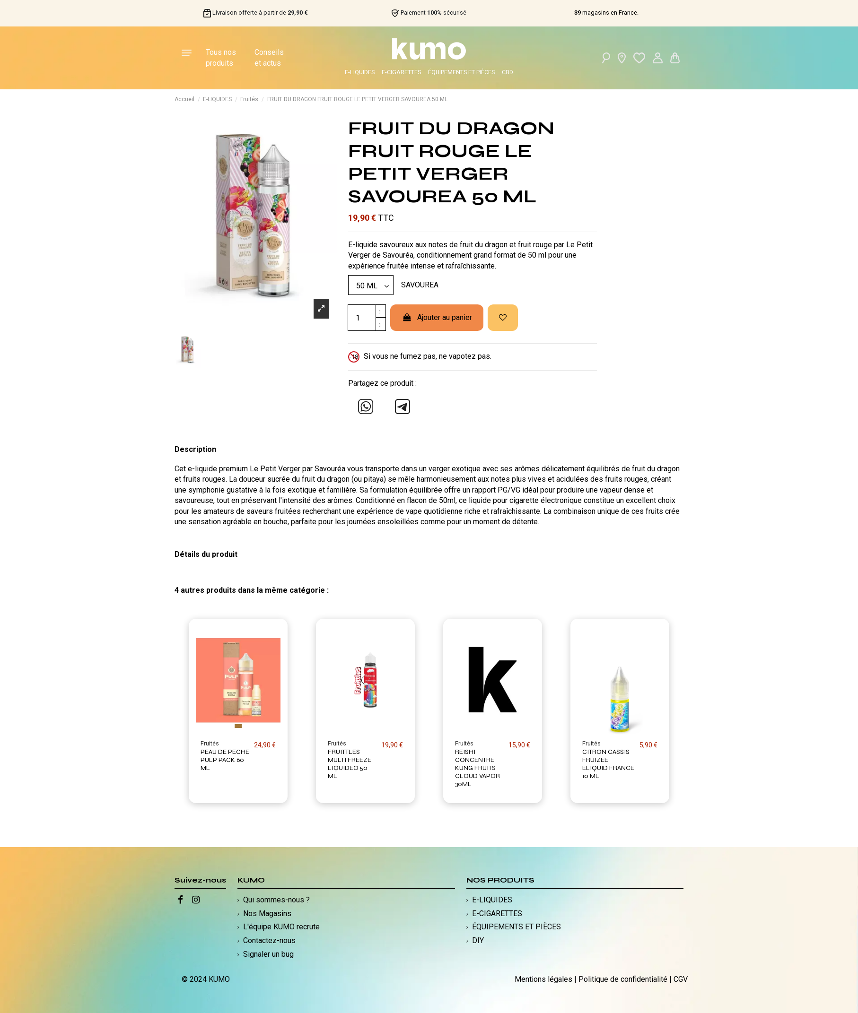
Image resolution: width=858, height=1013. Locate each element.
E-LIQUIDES (360, 72)
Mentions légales (543, 979)
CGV (681, 979)
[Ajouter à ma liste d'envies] (503, 317)
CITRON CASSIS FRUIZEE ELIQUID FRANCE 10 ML (608, 763)
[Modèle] (371, 285)
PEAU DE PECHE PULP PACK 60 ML (225, 760)
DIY (478, 940)
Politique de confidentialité (622, 979)
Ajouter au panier (437, 317)
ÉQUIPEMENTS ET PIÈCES (461, 72)
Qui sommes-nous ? (276, 899)
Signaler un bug (268, 954)
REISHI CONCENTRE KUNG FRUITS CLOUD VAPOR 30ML (477, 768)
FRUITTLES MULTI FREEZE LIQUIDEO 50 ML (349, 763)
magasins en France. (606, 13)
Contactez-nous (269, 940)
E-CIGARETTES (401, 72)
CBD (507, 72)
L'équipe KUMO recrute (281, 926)
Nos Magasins (267, 913)
